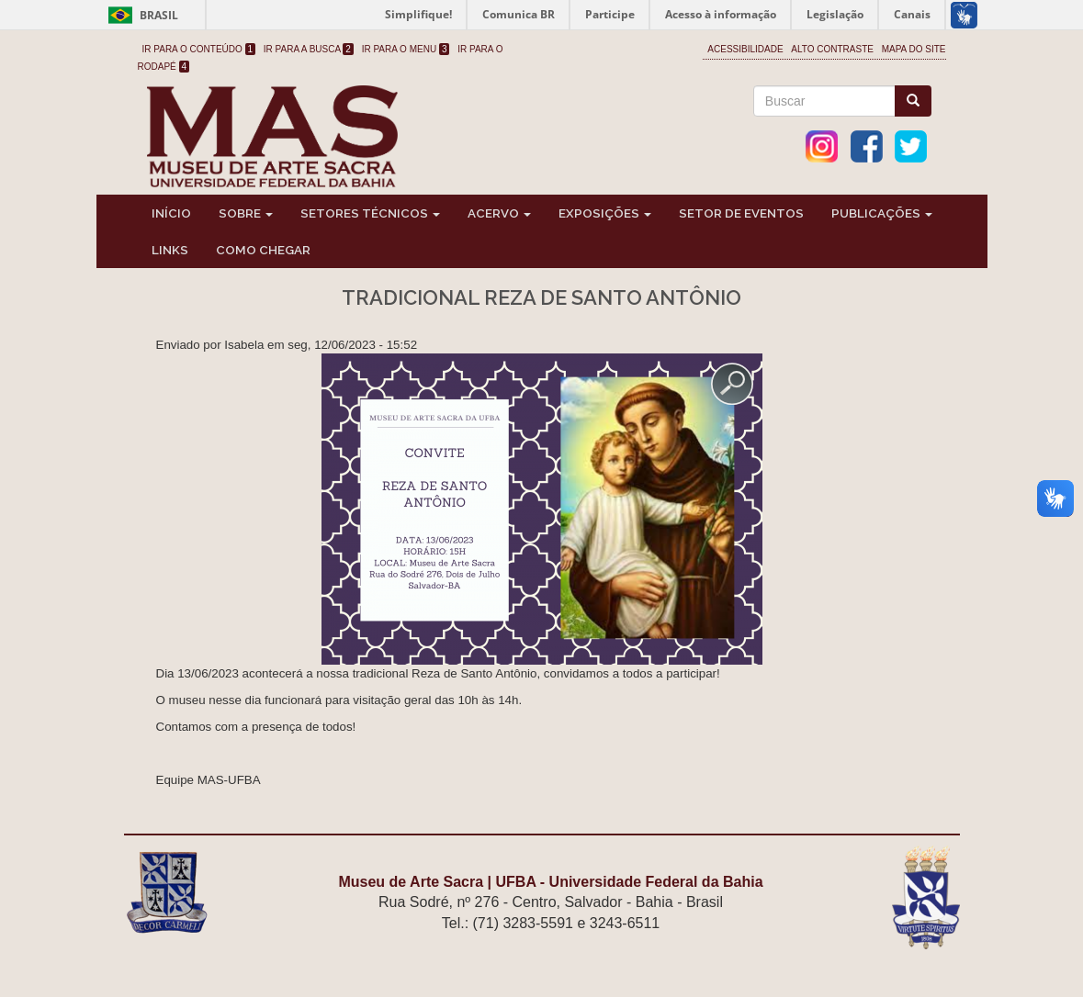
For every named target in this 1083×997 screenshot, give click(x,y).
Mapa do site (914, 49)
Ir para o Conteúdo (199, 49)
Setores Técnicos (370, 213)
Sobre (246, 213)
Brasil (140, 15)
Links (170, 249)
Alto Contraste (832, 49)
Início (171, 213)
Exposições (604, 213)
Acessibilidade (745, 49)
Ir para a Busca (309, 49)
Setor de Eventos (741, 213)
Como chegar (263, 249)
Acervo (499, 213)
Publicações (881, 213)
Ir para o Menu (406, 49)
